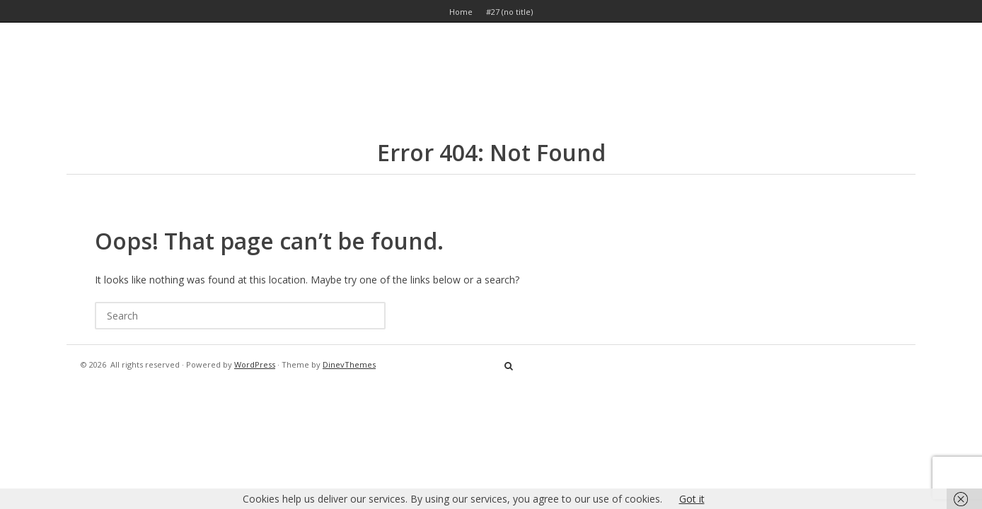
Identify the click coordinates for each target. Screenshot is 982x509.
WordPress (254, 364)
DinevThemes (349, 364)
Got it (692, 498)
